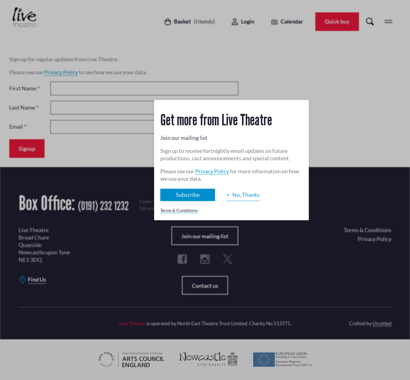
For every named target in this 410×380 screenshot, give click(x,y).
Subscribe (188, 194)
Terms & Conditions (179, 210)
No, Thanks (246, 194)
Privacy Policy (212, 171)
